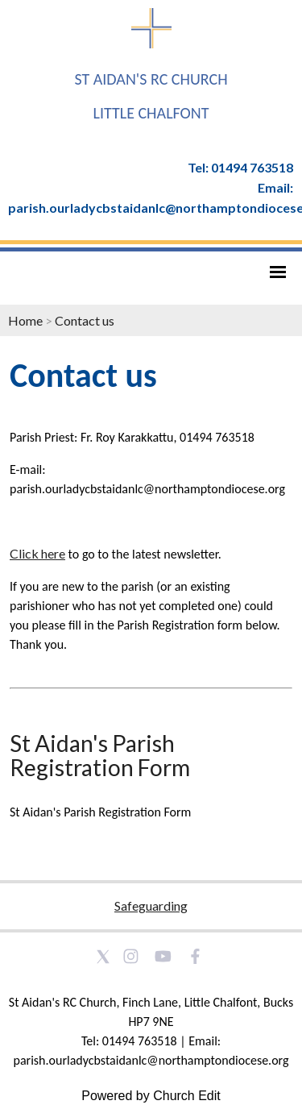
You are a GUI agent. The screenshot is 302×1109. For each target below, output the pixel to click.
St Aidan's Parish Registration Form (100, 755)
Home (25, 320)
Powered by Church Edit (151, 1096)
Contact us (84, 320)
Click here (37, 553)
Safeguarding (151, 905)
